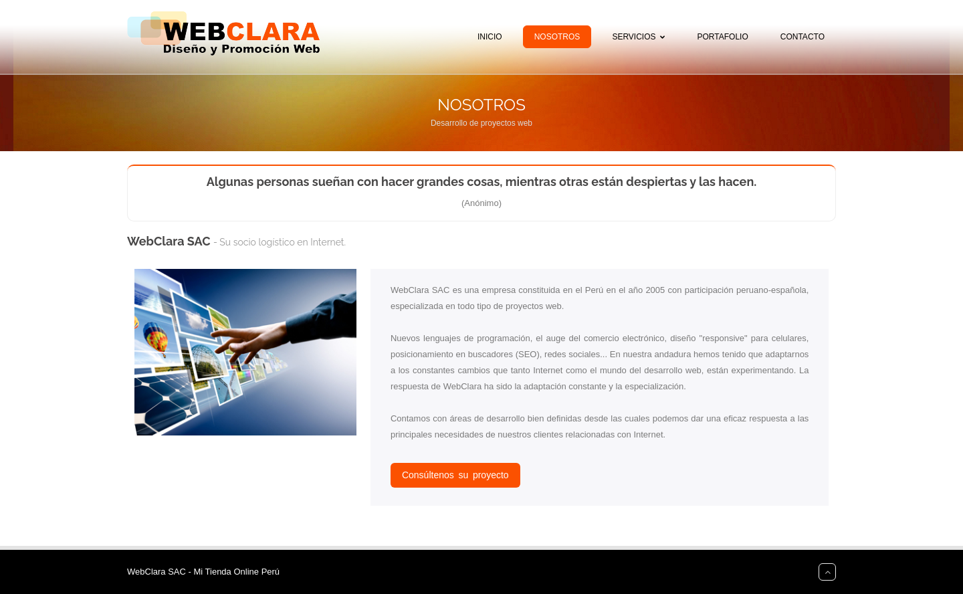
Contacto (802, 36)
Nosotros (557, 36)
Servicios (640, 36)
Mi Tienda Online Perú (236, 572)
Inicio (489, 36)
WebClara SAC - (160, 572)
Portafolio (723, 36)
